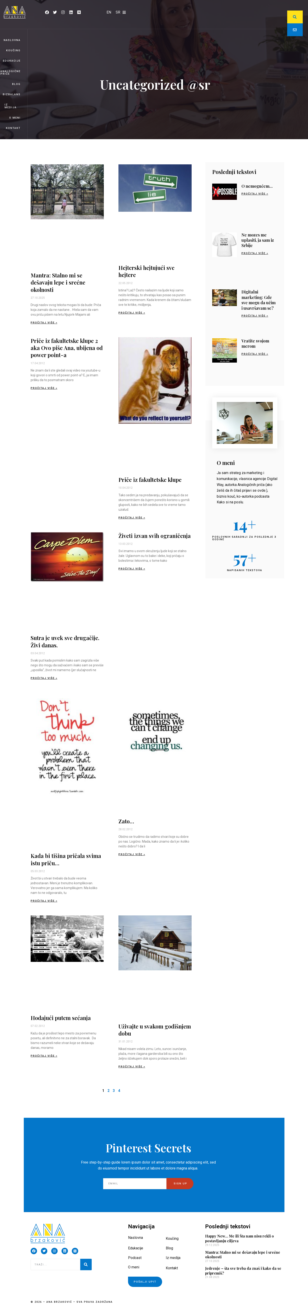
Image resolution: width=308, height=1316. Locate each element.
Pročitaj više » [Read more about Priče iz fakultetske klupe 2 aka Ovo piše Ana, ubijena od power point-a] (44, 388)
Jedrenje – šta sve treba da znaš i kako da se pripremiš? (243, 1270)
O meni (15, 117)
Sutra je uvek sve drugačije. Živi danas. (65, 641)
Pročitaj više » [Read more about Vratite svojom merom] (254, 354)
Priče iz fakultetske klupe (150, 479)
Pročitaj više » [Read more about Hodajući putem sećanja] (44, 1055)
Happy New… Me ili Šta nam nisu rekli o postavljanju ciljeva (239, 1238)
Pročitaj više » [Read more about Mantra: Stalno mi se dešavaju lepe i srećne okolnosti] (44, 322)
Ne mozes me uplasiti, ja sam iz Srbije (257, 240)
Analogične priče (10, 72)
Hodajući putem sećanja (61, 1017)
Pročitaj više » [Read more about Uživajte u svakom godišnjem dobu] (131, 1066)
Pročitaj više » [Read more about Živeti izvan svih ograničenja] (131, 568)
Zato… (126, 821)
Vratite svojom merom (255, 343)
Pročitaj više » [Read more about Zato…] (131, 854)
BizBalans (12, 94)
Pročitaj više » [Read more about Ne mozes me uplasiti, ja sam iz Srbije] (254, 253)
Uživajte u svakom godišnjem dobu (154, 1030)
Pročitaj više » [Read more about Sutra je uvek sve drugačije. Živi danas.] (44, 678)
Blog (16, 84)
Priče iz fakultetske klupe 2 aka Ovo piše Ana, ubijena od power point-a (67, 347)
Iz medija (11, 106)
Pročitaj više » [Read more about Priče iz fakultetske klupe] (131, 517)
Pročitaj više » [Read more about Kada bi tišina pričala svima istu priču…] (44, 900)
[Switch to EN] (108, 12)
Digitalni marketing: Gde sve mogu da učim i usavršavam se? (258, 300)
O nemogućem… (257, 186)
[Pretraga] (86, 1264)
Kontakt (13, 128)
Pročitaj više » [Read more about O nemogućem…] (254, 193)
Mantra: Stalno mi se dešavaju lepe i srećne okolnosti (58, 282)
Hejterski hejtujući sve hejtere (146, 271)
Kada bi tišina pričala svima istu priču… (66, 859)
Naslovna (12, 40)
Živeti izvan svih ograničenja (154, 535)
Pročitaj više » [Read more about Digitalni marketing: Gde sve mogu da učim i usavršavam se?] (254, 315)
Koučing (13, 50)
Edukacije (12, 60)
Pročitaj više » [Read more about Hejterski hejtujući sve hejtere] (131, 312)
